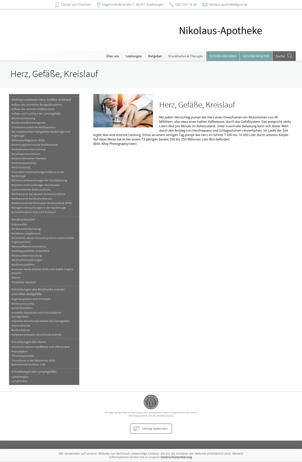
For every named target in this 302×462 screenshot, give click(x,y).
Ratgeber (155, 56)
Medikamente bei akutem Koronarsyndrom (38, 194)
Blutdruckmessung (23, 118)
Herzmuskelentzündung (26, 255)
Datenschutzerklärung (176, 457)
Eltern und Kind (223, 56)
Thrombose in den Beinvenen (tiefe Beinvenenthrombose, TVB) (33, 362)
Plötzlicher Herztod (23, 282)
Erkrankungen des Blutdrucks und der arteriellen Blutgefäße (38, 291)
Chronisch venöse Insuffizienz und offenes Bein (40, 347)
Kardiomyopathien (23, 264)
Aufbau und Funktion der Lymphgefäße (36, 113)
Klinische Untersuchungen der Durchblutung (39, 180)
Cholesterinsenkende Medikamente (33, 127)
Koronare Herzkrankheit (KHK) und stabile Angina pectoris (42, 271)
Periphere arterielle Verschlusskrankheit (36, 334)
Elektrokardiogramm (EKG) (28, 140)
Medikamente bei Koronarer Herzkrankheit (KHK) (41, 203)
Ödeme (15, 277)
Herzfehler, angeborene (25, 233)
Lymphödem (19, 381)
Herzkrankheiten (23, 219)
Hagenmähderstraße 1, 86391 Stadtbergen (133, 4)
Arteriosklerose (20, 325)
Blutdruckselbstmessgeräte (28, 122)
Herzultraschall (20, 167)
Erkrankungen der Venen (28, 342)
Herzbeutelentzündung (25, 229)
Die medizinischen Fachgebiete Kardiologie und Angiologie (40, 133)
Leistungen (134, 56)
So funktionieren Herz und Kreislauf (33, 212)
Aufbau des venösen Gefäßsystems (33, 109)
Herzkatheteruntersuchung (28, 149)
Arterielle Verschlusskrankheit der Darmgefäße (40, 321)
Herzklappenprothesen (25, 154)
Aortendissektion (22, 308)
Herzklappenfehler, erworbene (30, 251)
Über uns (112, 56)
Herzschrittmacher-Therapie (28, 158)
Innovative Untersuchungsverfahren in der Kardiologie (37, 174)
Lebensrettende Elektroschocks (31, 189)
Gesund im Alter (256, 56)
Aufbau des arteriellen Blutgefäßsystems (36, 104)
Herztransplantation (24, 163)
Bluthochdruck (20, 330)
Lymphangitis (19, 376)
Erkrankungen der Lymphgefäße (34, 371)
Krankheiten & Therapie (185, 56)
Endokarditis (19, 224)
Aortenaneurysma (22, 303)
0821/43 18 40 (186, 4)
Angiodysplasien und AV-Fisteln (31, 299)
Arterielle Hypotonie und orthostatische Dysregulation (36, 314)
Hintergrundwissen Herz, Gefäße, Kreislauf (41, 99)
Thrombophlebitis (22, 356)
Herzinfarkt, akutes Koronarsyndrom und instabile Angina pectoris (42, 240)
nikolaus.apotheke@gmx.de (228, 4)
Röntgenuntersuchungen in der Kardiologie (38, 207)
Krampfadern (19, 351)
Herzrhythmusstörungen (26, 260)
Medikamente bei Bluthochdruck (31, 198)
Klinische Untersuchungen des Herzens (35, 185)
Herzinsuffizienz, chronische (28, 246)
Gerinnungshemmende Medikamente (34, 145)
